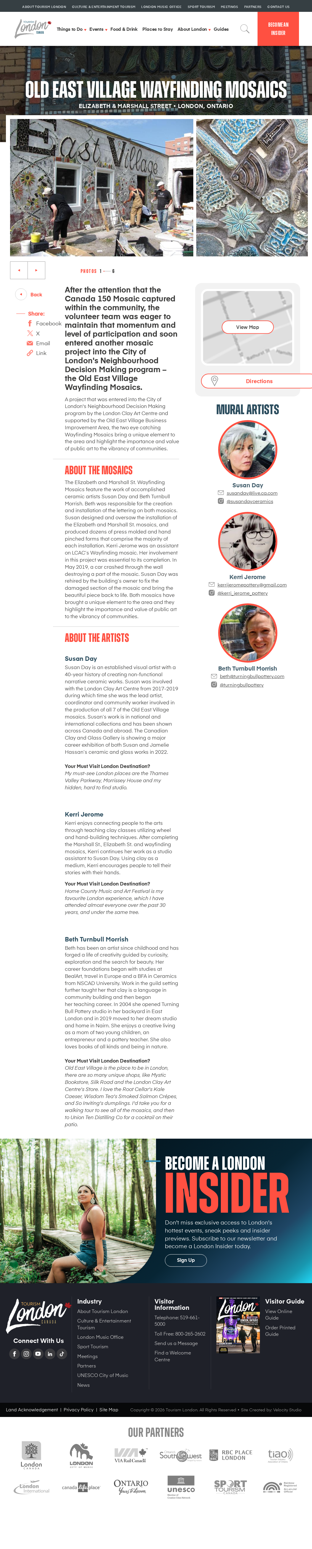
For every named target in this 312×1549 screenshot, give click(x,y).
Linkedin (51, 1354)
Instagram (27, 1354)
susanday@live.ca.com (252, 492)
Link (41, 353)
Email (43, 343)
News (83, 1384)
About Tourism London (102, 1311)
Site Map (108, 1409)
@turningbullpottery (242, 684)
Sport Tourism (92, 1346)
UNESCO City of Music (102, 1375)
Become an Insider (278, 29)
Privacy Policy (79, 1409)
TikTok (62, 1354)
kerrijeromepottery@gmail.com (252, 584)
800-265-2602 (190, 1333)
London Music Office (100, 1336)
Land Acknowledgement (32, 1409)
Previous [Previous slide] (19, 270)
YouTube (39, 1354)
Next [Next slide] (36, 270)
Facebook (49, 323)
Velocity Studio (287, 1410)
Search (245, 29)
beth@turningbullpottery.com (252, 676)
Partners (86, 1365)
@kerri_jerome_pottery (243, 592)
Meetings (87, 1356)
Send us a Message (176, 1343)
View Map (247, 327)
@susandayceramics (250, 501)
